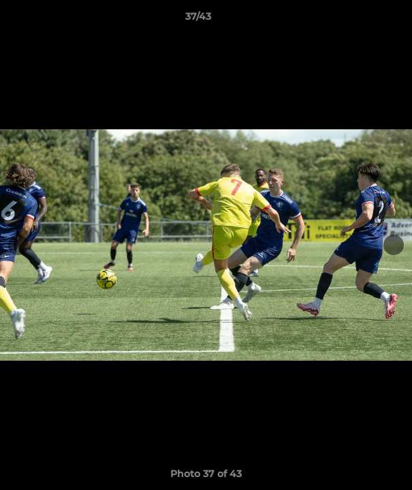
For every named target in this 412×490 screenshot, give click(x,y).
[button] (363, 20)
